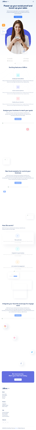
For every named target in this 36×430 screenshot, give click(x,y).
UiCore (16, 428)
